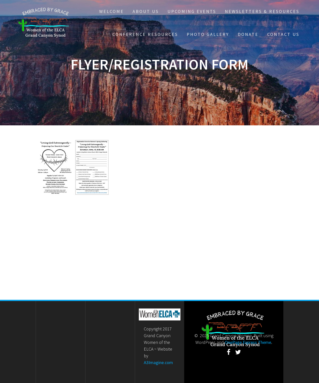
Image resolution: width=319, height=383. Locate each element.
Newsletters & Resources (262, 11)
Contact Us (283, 34)
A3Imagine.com (158, 362)
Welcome (111, 11)
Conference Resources (145, 34)
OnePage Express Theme (248, 342)
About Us (146, 11)
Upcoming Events (191, 11)
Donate (248, 34)
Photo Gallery (208, 34)
